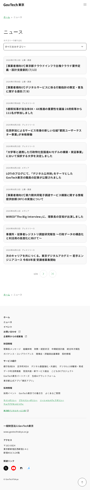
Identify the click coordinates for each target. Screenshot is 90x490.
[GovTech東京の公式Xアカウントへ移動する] (5, 468)
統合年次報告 (73, 348)
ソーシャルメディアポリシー (52, 400)
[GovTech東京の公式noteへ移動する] (21, 468)
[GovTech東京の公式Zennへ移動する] (28, 468)
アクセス (8, 439)
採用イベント (10, 393)
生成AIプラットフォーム (44, 375)
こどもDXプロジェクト (62, 371)
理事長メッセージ (12, 348)
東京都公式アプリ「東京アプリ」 (19, 380)
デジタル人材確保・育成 (71, 366)
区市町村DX (23, 366)
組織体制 (27, 348)
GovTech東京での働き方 (31, 393)
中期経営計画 (58, 348)
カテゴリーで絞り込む (13, 40)
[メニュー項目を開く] (85, 4)
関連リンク (9, 460)
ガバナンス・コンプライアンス (19, 353)
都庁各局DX (9, 366)
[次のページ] (43, 273)
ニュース (18, 17)
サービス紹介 (10, 360)
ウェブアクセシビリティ (14, 403)
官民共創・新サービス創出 (36, 371)
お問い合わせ (10, 331)
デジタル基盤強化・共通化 (44, 366)
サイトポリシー (10, 400)
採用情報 (8, 387)
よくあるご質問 (52, 393)
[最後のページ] (52, 273)
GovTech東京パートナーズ (17, 375)
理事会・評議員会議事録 (48, 353)
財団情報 (8, 343)
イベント (8, 326)
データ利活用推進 (12, 371)
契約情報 (66, 353)
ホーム (7, 17)
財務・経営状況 (41, 348)
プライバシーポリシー (28, 400)
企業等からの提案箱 (13, 336)
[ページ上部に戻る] (82, 482)
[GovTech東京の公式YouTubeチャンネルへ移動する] (13, 468)
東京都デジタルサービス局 (15, 410)
